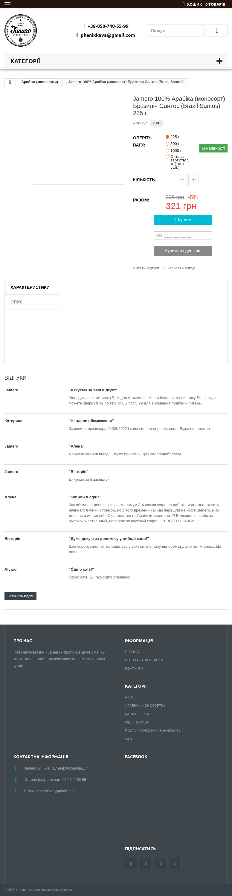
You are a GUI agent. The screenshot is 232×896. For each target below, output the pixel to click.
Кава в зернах (138, 714)
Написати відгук (181, 268)
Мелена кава (137, 722)
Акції (129, 697)
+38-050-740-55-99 (105, 26)
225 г (174, 137)
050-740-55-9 (73, 780)
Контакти (134, 668)
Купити (183, 219)
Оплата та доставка (144, 660)
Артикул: (141, 123)
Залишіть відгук (20, 596)
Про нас (132, 652)
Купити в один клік (183, 250)
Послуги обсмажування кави (153, 730)
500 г (174, 144)
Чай (128, 739)
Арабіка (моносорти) (40, 82)
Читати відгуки (146, 268)
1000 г (175, 150)
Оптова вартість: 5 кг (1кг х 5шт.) (179, 162)
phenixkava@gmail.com (105, 35)
